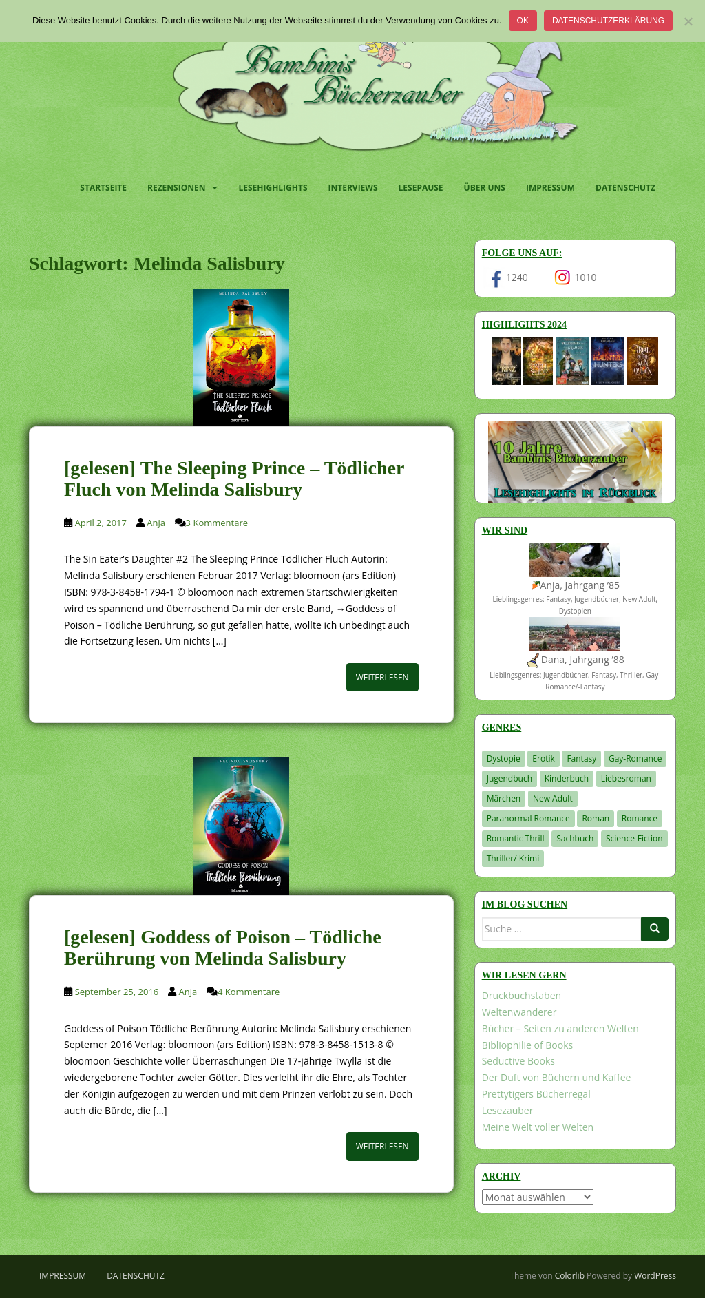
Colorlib (570, 1275)
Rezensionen (176, 187)
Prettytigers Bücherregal (536, 1093)
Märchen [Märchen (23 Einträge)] (504, 798)
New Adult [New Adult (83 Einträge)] (553, 798)
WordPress (655, 1275)
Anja (156, 522)
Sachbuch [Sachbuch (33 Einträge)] (574, 838)
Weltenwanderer (519, 1011)
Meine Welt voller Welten (537, 1126)
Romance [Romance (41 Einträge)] (639, 818)
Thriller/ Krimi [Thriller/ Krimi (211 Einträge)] (513, 858)
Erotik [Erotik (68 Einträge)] (543, 758)
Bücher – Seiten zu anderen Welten (560, 1028)
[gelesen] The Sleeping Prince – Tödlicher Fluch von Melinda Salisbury (234, 478)
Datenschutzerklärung (608, 20)
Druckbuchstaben (521, 995)
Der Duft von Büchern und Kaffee (556, 1077)
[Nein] (688, 21)
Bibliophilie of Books (528, 1044)
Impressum (550, 187)
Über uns (484, 187)
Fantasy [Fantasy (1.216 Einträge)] (581, 758)
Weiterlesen (382, 677)
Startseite (103, 187)
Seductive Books (518, 1060)
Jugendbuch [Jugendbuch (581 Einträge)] (509, 778)
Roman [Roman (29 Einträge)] (595, 818)
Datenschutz (625, 187)
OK (523, 20)
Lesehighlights (272, 187)
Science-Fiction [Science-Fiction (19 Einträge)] (634, 838)
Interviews (353, 187)
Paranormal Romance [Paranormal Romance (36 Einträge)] (528, 818)
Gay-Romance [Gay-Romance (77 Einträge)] (635, 758)
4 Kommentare (249, 991)
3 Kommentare (217, 522)
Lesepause (421, 187)
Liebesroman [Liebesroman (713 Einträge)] (626, 778)
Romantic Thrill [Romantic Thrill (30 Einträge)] (516, 838)
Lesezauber (508, 1110)
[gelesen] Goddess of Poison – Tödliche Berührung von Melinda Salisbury (222, 947)
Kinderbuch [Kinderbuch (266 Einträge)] (567, 778)
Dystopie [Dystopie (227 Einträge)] (503, 758)
